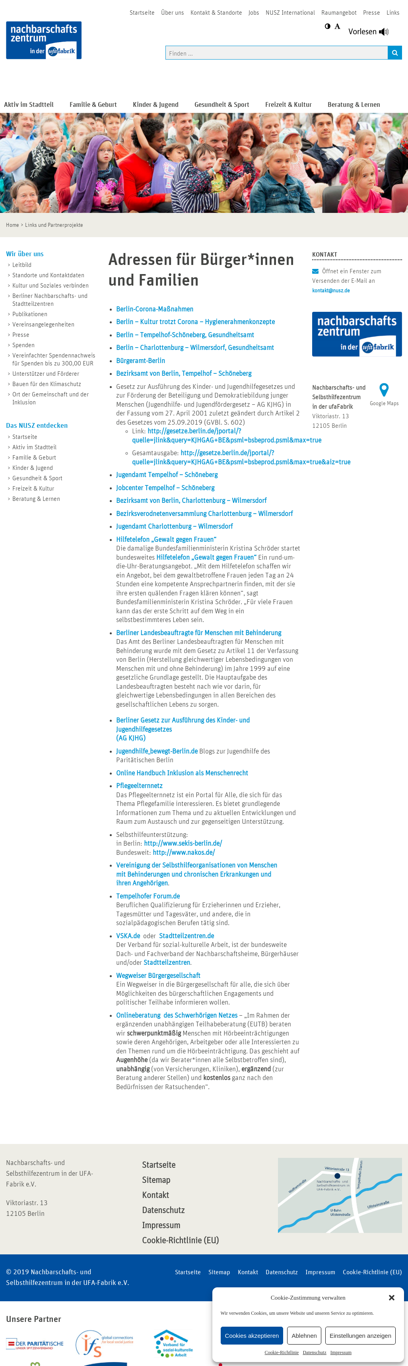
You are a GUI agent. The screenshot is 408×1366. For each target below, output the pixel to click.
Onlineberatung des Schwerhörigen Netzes (176, 1015)
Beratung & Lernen (36, 499)
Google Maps (384, 403)
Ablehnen (304, 1335)
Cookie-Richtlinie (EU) (180, 1241)
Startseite (24, 437)
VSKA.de (128, 936)
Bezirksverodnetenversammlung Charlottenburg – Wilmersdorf (204, 514)
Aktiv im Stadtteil (34, 447)
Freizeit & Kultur (33, 488)
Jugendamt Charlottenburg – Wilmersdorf (174, 526)
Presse (20, 335)
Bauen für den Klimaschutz (46, 384)
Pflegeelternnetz (139, 786)
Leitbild (21, 265)
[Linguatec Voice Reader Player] (373, 34)
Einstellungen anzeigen (360, 1335)
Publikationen (29, 314)
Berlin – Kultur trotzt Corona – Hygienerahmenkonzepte (195, 322)
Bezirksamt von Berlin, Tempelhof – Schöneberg (183, 373)
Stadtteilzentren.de (186, 936)
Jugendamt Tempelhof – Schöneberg (167, 475)
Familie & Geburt (34, 457)
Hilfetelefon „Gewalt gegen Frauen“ (166, 539)
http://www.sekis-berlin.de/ (183, 843)
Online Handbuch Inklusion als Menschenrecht (182, 773)
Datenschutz (314, 1352)
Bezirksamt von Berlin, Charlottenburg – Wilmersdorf (191, 500)
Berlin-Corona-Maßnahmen (154, 309)
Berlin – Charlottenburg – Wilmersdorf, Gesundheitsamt (195, 348)
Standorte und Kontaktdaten (48, 275)
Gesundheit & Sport (37, 478)
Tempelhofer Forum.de (148, 896)
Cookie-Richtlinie (281, 1352)
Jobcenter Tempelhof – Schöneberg (165, 488)
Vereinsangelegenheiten (43, 324)
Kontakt (155, 1195)
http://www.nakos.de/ (184, 852)
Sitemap (156, 1180)
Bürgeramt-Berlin (140, 361)
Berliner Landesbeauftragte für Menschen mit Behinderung (198, 633)
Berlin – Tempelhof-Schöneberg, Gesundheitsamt (185, 335)
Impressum (341, 1352)
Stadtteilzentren (167, 962)
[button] (392, 1298)
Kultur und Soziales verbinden (50, 285)
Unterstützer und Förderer (45, 374)
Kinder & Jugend (32, 468)
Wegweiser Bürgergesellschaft (158, 976)
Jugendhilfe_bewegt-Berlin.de (157, 751)
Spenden (23, 345)
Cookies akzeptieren (252, 1335)
